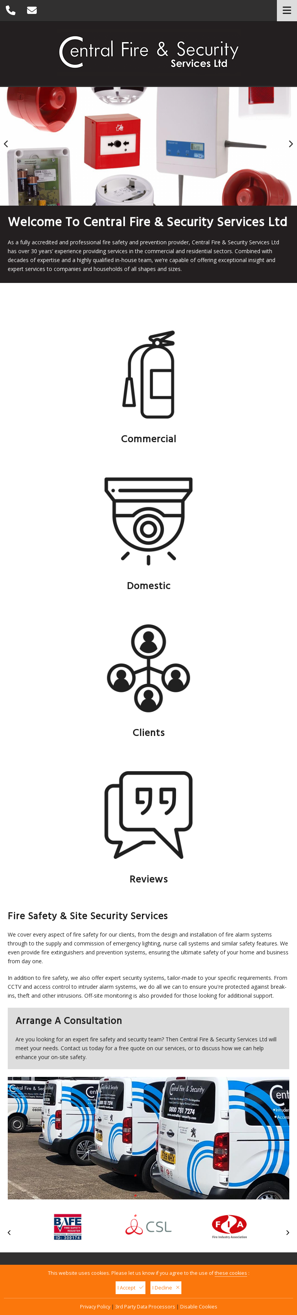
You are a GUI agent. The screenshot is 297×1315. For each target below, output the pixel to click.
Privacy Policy (95, 1306)
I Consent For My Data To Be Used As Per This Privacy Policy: (71, 1050)
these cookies (231, 1273)
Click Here (34, 1055)
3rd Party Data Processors (145, 1306)
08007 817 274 (241, 1094)
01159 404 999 (121, 1186)
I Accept (130, 1287)
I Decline (165, 1287)
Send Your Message (188, 1049)
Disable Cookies (198, 1306)
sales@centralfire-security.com (141, 1195)
